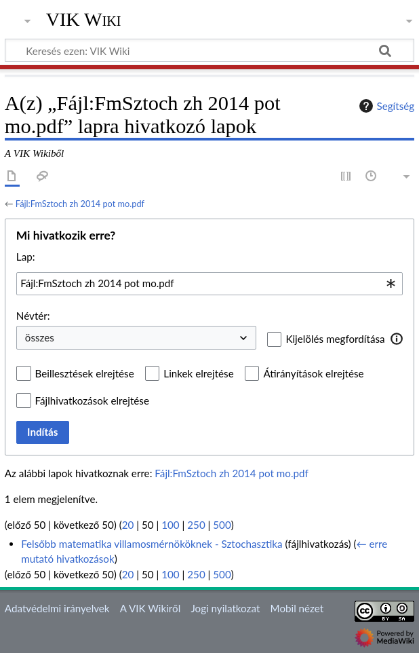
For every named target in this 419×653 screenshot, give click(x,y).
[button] (397, 339)
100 (170, 525)
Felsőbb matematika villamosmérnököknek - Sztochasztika (152, 544)
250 (196, 525)
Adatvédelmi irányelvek (57, 608)
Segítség (385, 106)
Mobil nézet (297, 608)
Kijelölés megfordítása (334, 339)
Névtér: (33, 316)
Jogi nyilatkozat (225, 608)
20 (128, 525)
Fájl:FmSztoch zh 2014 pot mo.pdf (80, 203)
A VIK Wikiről (150, 608)
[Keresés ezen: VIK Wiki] (209, 50)
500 (222, 525)
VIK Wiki (83, 19)
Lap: (25, 256)
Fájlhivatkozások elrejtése (92, 400)
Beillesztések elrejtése (84, 373)
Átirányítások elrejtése (313, 373)
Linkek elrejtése (198, 373)
